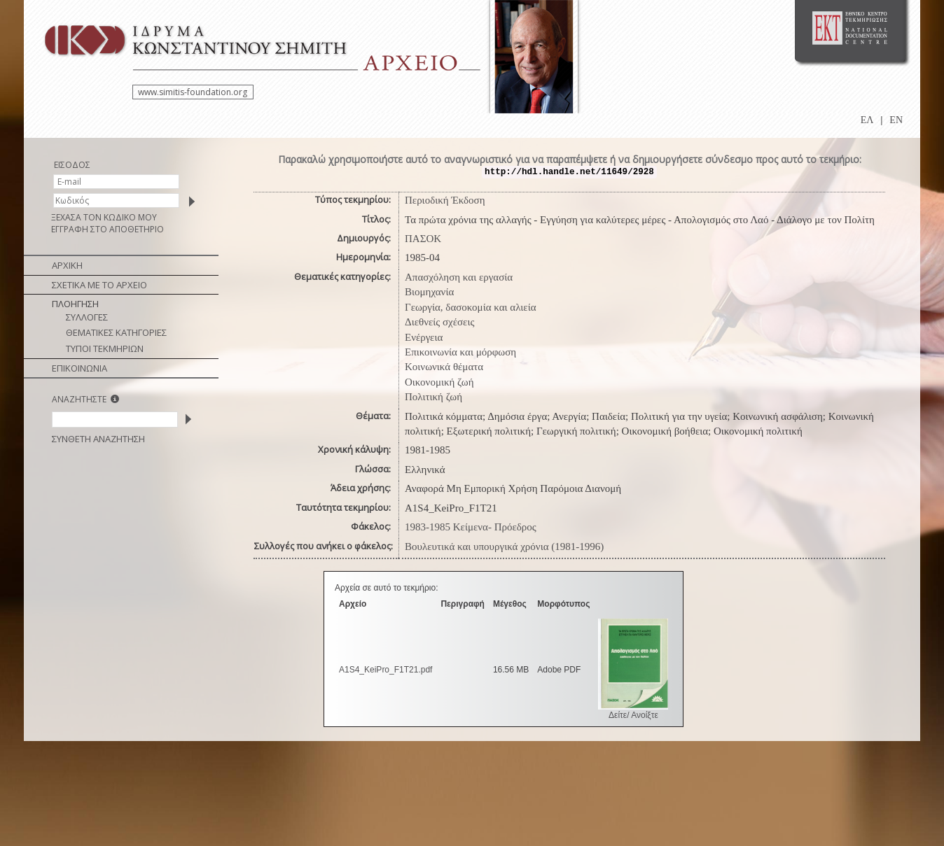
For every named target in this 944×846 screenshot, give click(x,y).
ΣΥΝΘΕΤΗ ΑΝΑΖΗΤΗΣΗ (98, 438)
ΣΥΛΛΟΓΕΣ (87, 317)
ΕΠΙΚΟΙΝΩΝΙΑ (79, 368)
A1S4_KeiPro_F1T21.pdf (385, 670)
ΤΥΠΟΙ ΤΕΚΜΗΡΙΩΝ (105, 348)
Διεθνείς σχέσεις (439, 321)
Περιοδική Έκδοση (445, 200)
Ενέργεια (424, 337)
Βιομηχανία (429, 291)
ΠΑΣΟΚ (423, 238)
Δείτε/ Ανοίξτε (633, 715)
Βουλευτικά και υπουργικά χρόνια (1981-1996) (504, 546)
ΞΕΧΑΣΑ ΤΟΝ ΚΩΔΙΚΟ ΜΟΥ (104, 217)
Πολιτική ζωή (433, 396)
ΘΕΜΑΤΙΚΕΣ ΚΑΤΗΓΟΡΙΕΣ (116, 332)
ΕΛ (867, 120)
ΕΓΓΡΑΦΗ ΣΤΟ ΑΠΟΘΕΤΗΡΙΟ (107, 229)
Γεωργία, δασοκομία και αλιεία (470, 307)
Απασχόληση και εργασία (459, 277)
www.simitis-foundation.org (192, 92)
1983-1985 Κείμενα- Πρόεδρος (470, 527)
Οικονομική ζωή (439, 382)
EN (896, 120)
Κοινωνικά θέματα (444, 366)
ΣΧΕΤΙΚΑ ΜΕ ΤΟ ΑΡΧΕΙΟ (99, 285)
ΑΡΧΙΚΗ (67, 265)
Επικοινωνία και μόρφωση (460, 352)
